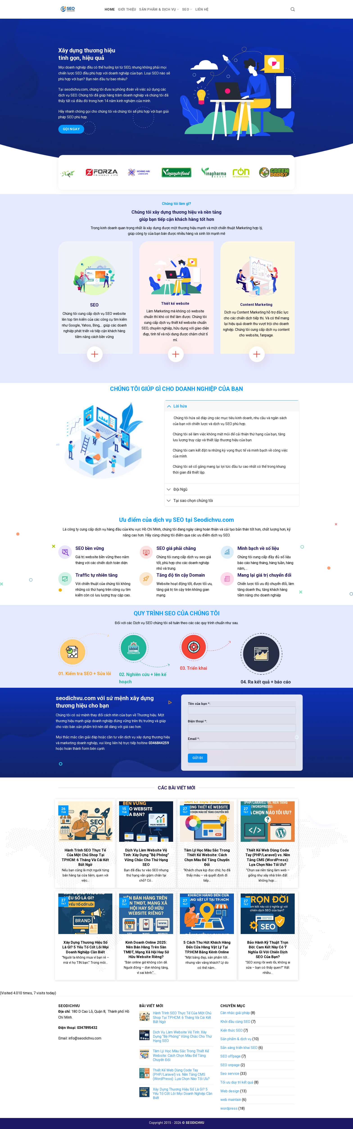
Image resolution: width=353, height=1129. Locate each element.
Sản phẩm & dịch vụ (159, 9)
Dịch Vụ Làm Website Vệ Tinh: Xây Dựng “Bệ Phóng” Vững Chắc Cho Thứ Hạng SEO (182, 1036)
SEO (187, 9)
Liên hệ (201, 9)
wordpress (229, 1108)
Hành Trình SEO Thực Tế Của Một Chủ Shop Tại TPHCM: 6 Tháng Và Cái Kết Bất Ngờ (182, 1017)
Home (110, 9)
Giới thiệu (127, 9)
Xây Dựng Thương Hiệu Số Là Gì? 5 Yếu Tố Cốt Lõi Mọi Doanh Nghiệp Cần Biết (182, 1093)
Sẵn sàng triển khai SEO (239, 1048)
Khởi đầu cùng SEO (235, 1021)
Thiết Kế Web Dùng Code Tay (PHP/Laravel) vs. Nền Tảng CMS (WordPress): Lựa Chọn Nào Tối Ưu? (181, 1074)
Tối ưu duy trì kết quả (236, 1082)
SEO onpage (230, 1065)
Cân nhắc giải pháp (235, 1013)
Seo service (229, 1073)
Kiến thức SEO (231, 1030)
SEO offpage (230, 1056)
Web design (229, 1091)
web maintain (230, 1100)
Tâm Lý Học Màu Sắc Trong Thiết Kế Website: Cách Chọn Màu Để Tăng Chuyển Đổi (181, 1055)
